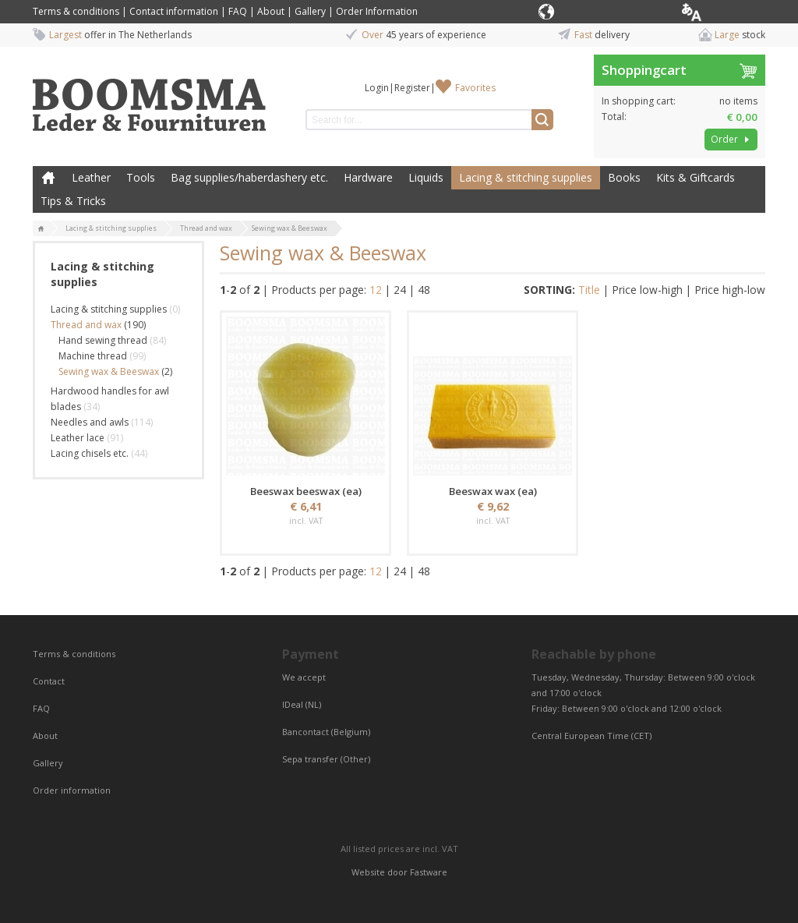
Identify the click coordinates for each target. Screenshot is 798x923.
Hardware (368, 177)
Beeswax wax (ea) (493, 491)
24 (400, 289)
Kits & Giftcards (695, 177)
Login (377, 87)
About (270, 11)
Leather (91, 177)
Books (624, 177)
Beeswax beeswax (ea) (306, 491)
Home (48, 178)
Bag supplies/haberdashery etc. (249, 177)
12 (375, 289)
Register (412, 87)
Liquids (425, 177)
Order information (72, 790)
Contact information (173, 11)
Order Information (377, 11)
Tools (140, 177)
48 (424, 289)
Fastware (428, 872)
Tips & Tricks (73, 200)
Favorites (475, 87)
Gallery (310, 11)
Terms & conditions (76, 11)
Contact (50, 681)
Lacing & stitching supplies (525, 177)
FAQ (237, 11)
